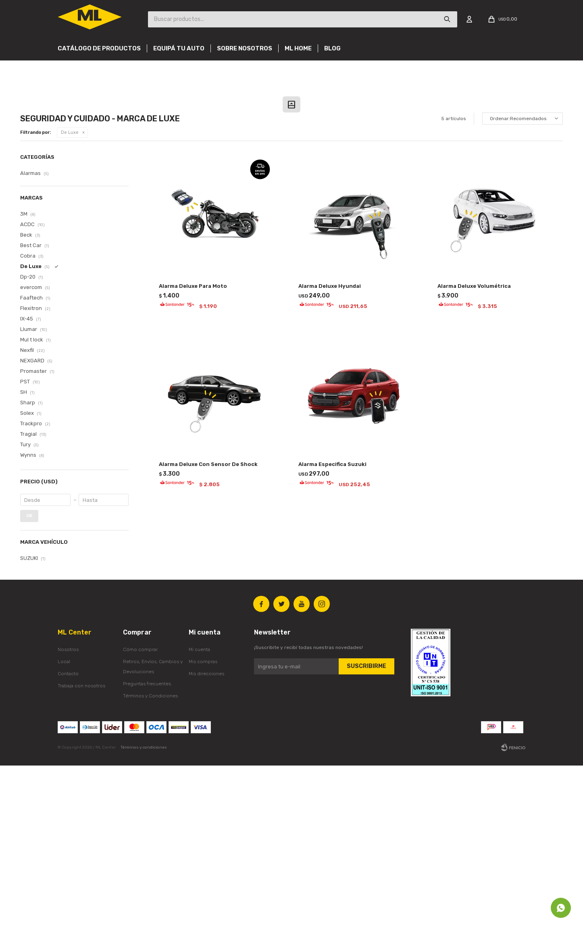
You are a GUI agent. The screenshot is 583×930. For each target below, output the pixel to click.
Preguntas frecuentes (147, 848)
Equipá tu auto (178, 48)
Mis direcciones (206, 838)
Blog (332, 48)
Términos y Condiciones (150, 860)
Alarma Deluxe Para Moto (193, 450)
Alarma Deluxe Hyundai (329, 450)
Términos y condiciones (144, 911)
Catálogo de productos (99, 48)
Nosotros (68, 814)
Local (64, 826)
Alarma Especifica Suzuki (332, 629)
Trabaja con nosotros (81, 850)
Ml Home (298, 48)
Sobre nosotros (244, 48)
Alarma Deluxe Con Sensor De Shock (208, 629)
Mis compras (203, 826)
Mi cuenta (199, 814)
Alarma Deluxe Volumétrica (474, 450)
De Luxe (70, 297)
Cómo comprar (140, 814)
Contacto (68, 838)
